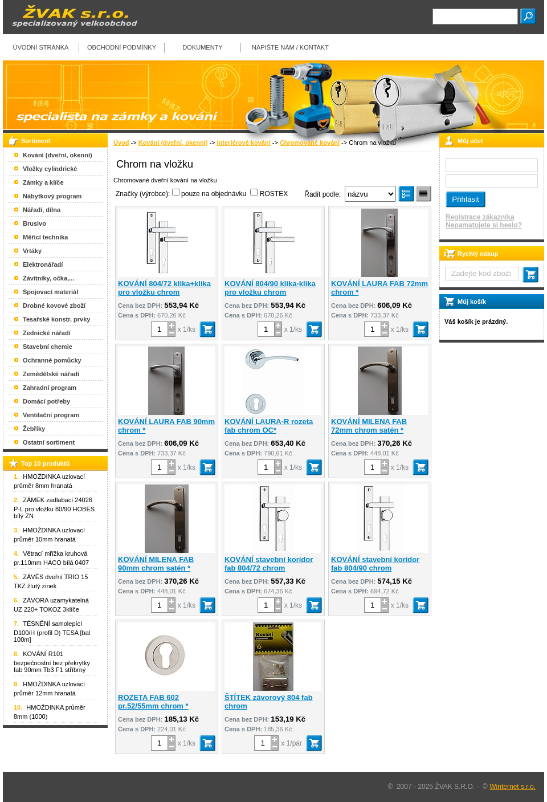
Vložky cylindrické (50, 168)
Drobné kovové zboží (54, 305)
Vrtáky (32, 250)
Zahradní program (49, 387)
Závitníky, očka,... (48, 278)
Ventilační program (51, 415)
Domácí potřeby (46, 401)
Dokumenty (202, 47)
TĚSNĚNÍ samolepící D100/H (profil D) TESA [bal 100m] (52, 631)
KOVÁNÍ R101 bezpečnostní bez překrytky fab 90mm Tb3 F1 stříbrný (52, 661)
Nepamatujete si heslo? (484, 225)
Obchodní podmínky (121, 47)
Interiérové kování (244, 142)
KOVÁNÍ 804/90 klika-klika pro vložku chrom (270, 287)
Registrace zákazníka (480, 217)
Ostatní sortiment (49, 442)
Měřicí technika (45, 237)
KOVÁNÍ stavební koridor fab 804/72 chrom (268, 563)
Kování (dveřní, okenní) (173, 142)
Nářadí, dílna (41, 209)
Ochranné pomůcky (52, 360)
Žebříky (34, 428)
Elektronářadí (43, 264)
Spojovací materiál (50, 291)
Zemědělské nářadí (51, 374)
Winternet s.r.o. (512, 787)
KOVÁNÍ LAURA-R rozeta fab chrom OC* (268, 425)
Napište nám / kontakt (290, 47)
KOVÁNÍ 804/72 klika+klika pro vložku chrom (164, 287)
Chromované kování (310, 142)
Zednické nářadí (47, 332)
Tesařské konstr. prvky (56, 319)
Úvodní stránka (41, 47)
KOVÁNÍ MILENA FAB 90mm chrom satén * (156, 563)
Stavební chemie (47, 346)
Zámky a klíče (43, 182)
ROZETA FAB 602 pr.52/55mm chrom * (153, 701)
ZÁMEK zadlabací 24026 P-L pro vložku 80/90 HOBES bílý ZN (54, 507)
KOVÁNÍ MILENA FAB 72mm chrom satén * (369, 425)
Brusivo (34, 223)
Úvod (121, 142)
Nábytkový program (52, 196)
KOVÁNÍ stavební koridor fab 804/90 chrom (375, 563)
